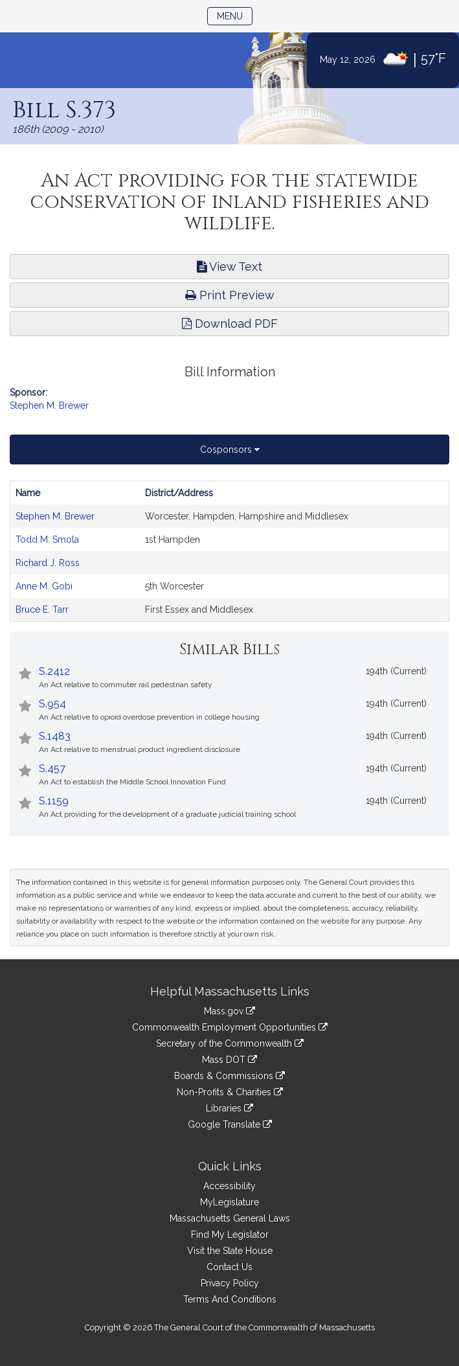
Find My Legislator (230, 1234)
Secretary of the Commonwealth (230, 1043)
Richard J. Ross (48, 563)
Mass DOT (229, 1059)
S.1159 (54, 801)
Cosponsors (230, 449)
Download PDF (230, 323)
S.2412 (54, 671)
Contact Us (229, 1267)
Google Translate (230, 1124)
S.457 (52, 768)
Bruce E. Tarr (42, 609)
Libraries (229, 1108)
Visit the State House (230, 1251)
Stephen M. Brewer (49, 405)
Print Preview (229, 295)
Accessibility (229, 1186)
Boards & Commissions (229, 1076)
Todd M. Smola (47, 539)
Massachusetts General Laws (230, 1218)
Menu (234, 15)
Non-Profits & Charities (230, 1092)
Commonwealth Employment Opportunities (230, 1027)
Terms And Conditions (229, 1299)
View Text (229, 266)
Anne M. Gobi (44, 586)
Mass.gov (229, 1011)
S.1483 (55, 736)
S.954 (52, 704)
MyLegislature (229, 1202)
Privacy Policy (230, 1283)
